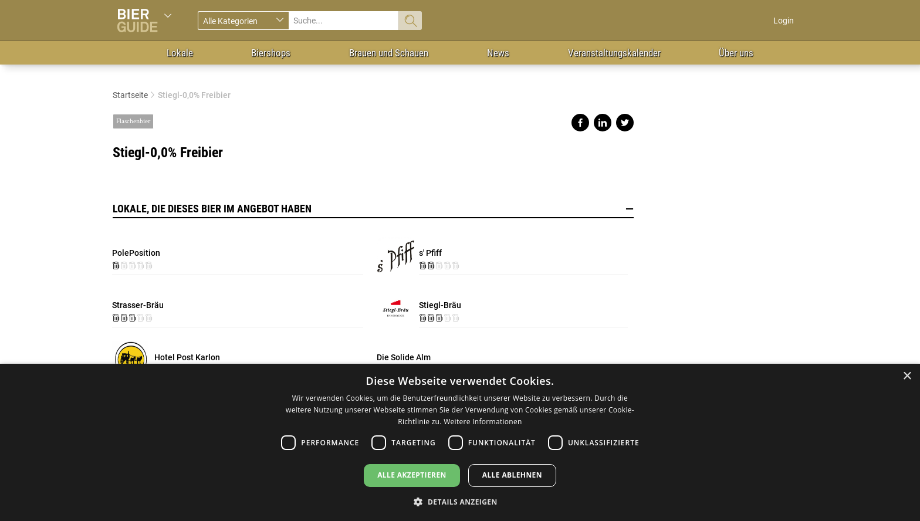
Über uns (736, 53)
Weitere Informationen (483, 422)
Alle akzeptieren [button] (412, 475)
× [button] (906, 376)
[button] (459, 501)
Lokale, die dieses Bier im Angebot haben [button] (373, 208)
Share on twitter (625, 122)
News (498, 53)
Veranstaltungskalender (614, 53)
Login (783, 20)
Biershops (270, 53)
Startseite (130, 95)
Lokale (180, 53)
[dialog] (460, 442)
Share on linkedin (602, 122)
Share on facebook (580, 122)
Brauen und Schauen (388, 53)
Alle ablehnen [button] (512, 475)
